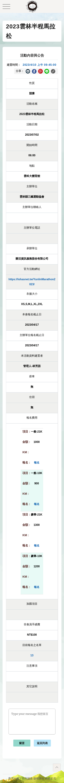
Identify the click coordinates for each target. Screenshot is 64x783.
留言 (22, 743)
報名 (36, 462)
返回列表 (42, 743)
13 (31, 655)
